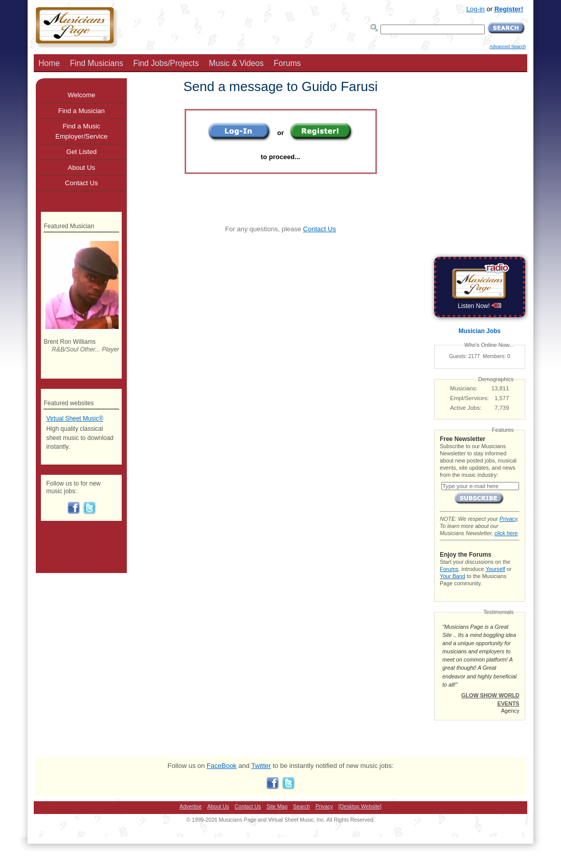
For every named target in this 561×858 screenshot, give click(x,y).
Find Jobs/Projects (165, 63)
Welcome (81, 95)
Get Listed (81, 152)
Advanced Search (507, 46)
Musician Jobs (480, 331)
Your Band (452, 576)
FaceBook (222, 765)
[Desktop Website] (360, 806)
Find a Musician (81, 111)
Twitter (261, 765)
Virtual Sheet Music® (74, 418)
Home (49, 63)
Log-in (475, 9)
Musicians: (464, 388)
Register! (509, 9)
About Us (81, 167)
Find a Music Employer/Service (81, 131)
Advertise (190, 806)
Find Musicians (96, 63)
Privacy (508, 519)
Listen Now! (479, 306)
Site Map (276, 806)
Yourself (495, 569)
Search (301, 806)
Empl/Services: (469, 398)
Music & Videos (236, 63)
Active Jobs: (465, 408)
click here (506, 533)
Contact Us (319, 229)
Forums (287, 63)
